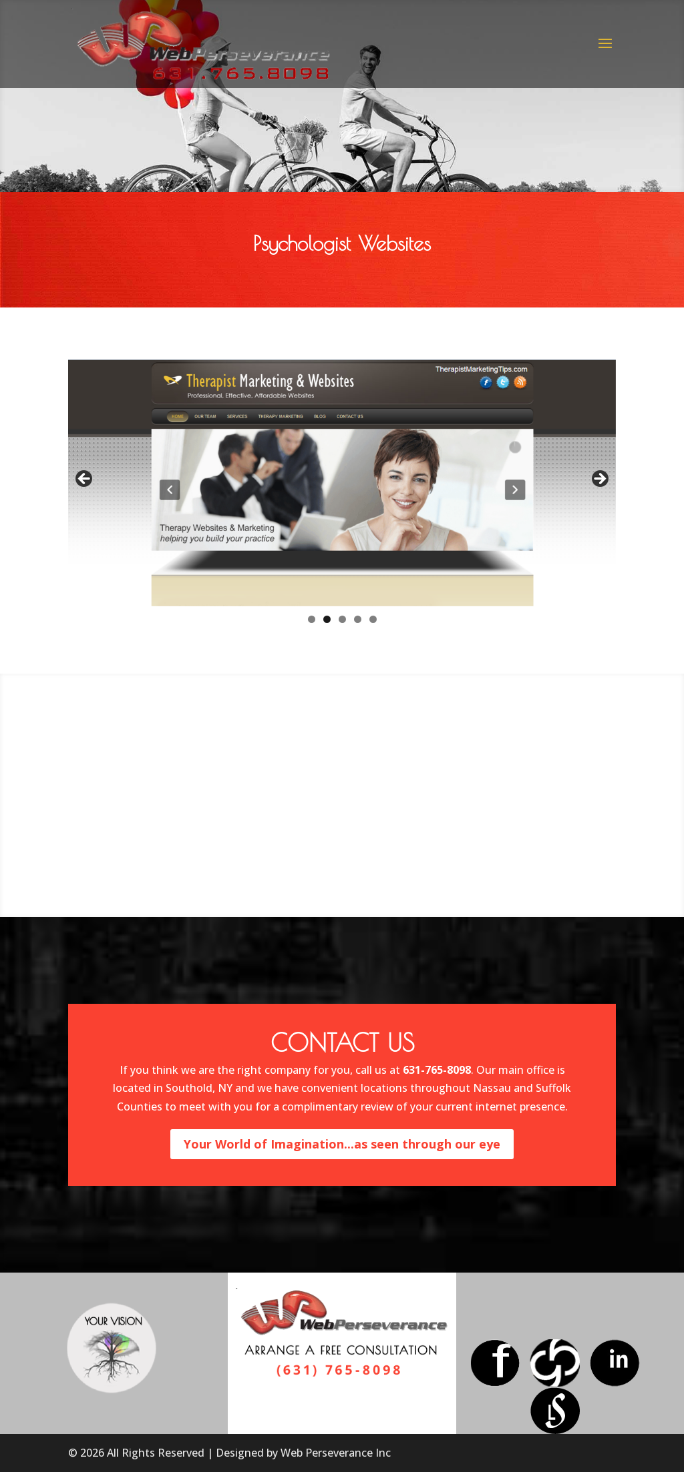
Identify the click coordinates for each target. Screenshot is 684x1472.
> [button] (599, 480)
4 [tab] (357, 619)
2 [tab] (327, 619)
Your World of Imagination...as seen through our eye (342, 1144)
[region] (341, 482)
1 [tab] (311, 619)
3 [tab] (342, 619)
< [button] (85, 480)
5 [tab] (373, 619)
